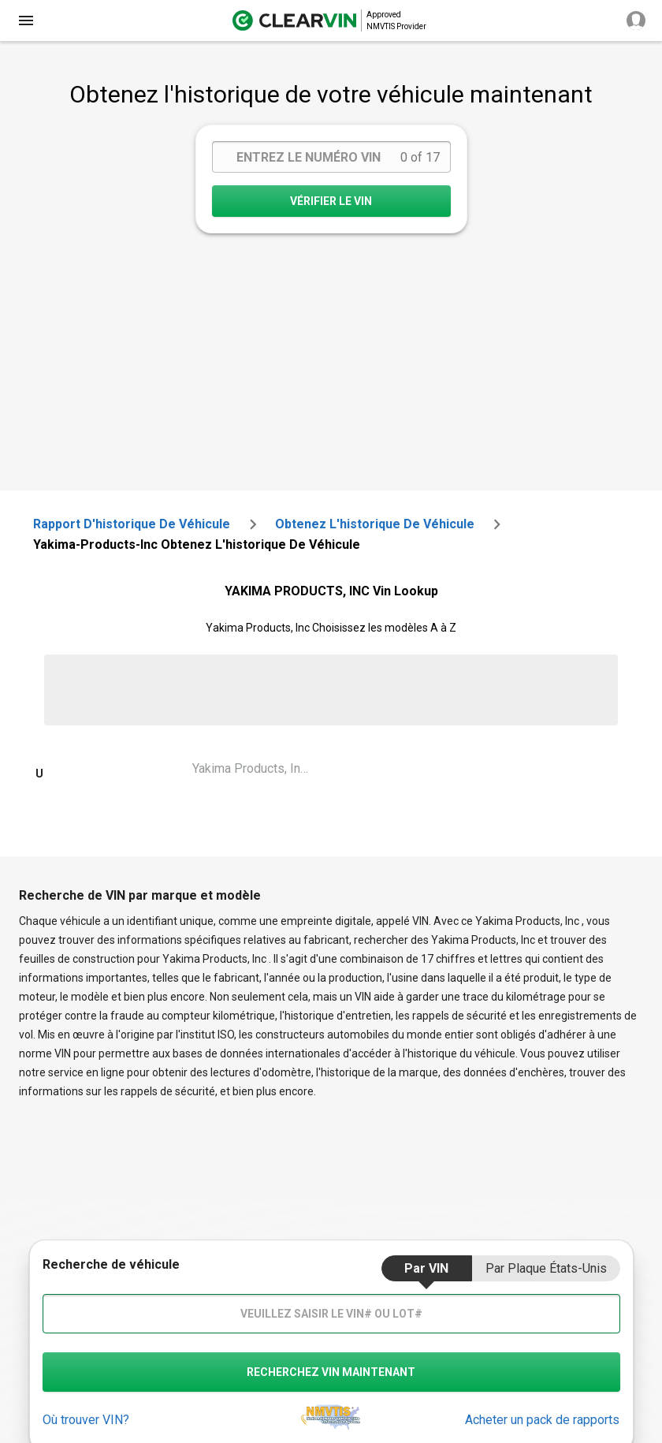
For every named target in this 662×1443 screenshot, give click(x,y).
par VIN (426, 1268)
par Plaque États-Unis (546, 1268)
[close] (26, 20)
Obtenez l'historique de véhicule (374, 523)
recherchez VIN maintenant (331, 1372)
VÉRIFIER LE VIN (331, 201)
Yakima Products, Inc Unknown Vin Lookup (258, 768)
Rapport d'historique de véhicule (131, 523)
